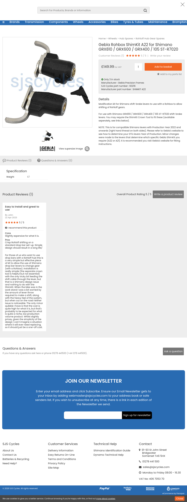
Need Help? (10, 463)
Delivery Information (60, 450)
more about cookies (105, 498)
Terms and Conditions (62, 459)
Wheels (78, 22)
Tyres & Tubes (133, 22)
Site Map (53, 468)
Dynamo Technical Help (109, 455)
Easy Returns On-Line (61, 455)
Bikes (114, 22)
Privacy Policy (56, 463)
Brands (15, 22)
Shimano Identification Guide (112, 450)
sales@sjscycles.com (156, 467)
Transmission (34, 22)
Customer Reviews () (111, 55)
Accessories (97, 22)
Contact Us (9, 455)
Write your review (160, 55)
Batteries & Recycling (16, 459)
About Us (8, 450)
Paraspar (180, 493)
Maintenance (157, 22)
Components (58, 22)
